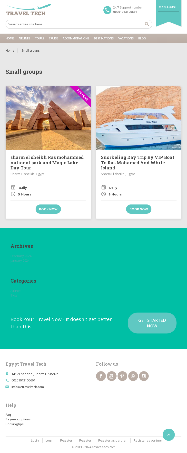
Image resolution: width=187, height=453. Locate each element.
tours (39, 38)
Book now (48, 209)
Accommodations (76, 38)
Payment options (18, 419)
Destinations (103, 38)
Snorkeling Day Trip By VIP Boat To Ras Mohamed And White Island (137, 162)
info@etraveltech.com (27, 387)
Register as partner (112, 440)
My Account (168, 7)
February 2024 (20, 256)
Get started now (152, 323)
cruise (53, 38)
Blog (142, 38)
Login (35, 440)
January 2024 (20, 260)
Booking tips (15, 424)
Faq (8, 414)
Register (66, 440)
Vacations (125, 38)
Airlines (24, 38)
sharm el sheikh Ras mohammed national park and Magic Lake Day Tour (47, 162)
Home (10, 38)
